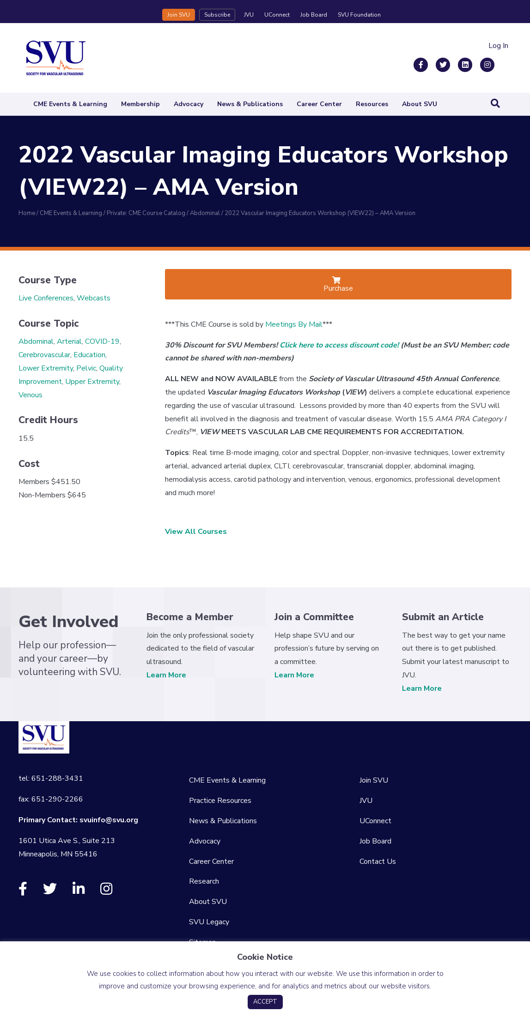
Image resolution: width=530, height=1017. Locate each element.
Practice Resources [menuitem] (220, 801)
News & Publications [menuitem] (223, 821)
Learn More (166, 675)
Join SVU (178, 14)
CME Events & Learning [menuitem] (227, 780)
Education (89, 355)
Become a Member (189, 616)
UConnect (277, 14)
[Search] (495, 103)
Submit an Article (443, 616)
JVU (249, 14)
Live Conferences (45, 298)
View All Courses (196, 531)
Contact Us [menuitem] (377, 861)
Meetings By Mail (294, 324)
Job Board (313, 14)
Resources (372, 104)
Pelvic (86, 368)
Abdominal (36, 341)
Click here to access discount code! (339, 345)
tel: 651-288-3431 (50, 778)
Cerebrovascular (44, 355)
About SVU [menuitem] (208, 902)
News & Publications (250, 104)
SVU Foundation (359, 14)
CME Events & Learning (70, 104)
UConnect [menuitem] (375, 821)
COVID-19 (102, 341)
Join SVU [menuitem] (373, 780)
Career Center (319, 104)
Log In (498, 46)
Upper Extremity (92, 382)
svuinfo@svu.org (108, 820)
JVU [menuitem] (365, 801)
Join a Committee (314, 616)
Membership (140, 104)
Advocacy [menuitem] (204, 841)
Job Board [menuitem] (375, 841)
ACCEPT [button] (265, 1002)
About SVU (419, 104)
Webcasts (93, 298)
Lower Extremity (45, 368)
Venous (30, 395)
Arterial (69, 341)
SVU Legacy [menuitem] (209, 922)
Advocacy (188, 104)
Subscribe (217, 14)
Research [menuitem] (204, 881)
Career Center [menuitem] (211, 861)
